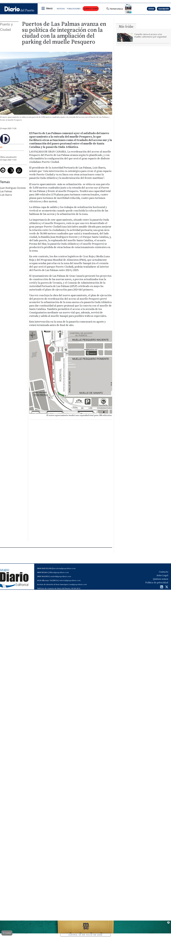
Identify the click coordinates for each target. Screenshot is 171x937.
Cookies (7, 933)
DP (1, 147)
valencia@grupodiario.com (70, 580)
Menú (49, 8)
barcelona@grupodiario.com (64, 568)
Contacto (163, 571)
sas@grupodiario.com (78, 584)
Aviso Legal (162, 575)
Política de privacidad (156, 582)
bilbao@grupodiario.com (59, 572)
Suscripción (163, 8)
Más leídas (126, 26)
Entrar (151, 8)
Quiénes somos (160, 579)
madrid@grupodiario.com (60, 576)
